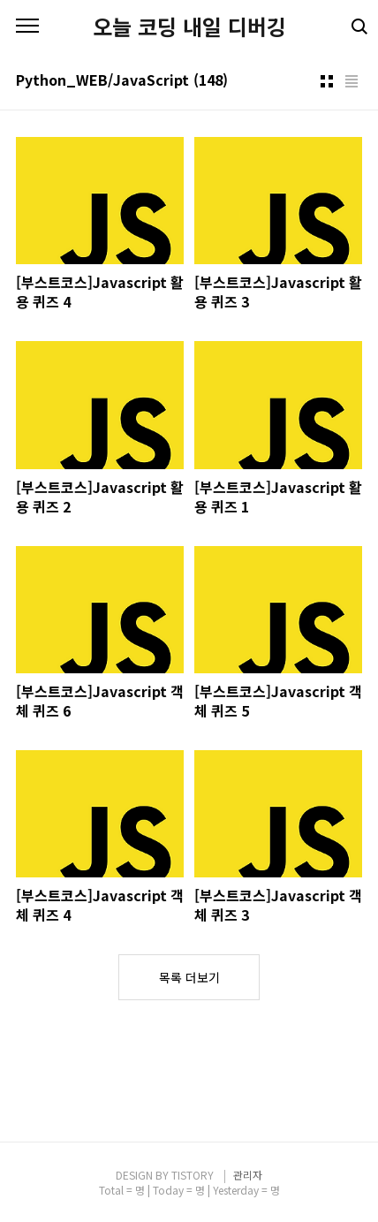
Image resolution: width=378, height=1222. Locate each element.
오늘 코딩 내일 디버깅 (189, 26)
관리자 (247, 1174)
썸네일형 (326, 81)
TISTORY (192, 1174)
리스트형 (351, 81)
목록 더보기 (189, 977)
